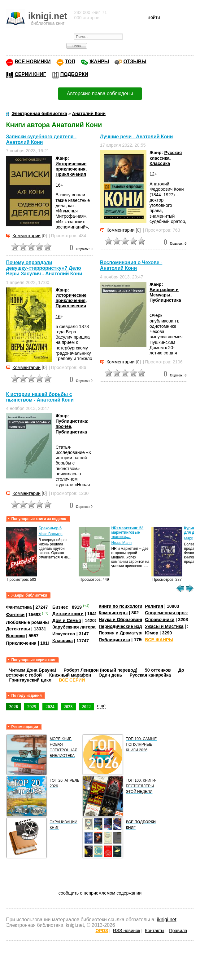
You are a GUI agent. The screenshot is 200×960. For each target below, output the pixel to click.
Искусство (63, 633)
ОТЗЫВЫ (134, 61)
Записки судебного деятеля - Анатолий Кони (41, 139)
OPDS (102, 930)
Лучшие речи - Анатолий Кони (136, 136)
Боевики (15, 635)
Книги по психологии (122, 606)
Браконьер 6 (49, 528)
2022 (86, 706)
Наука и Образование (122, 619)
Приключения (70, 174)
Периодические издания (126, 626)
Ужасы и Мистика (164, 626)
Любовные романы (27, 622)
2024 (50, 706)
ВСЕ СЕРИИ (72, 680)
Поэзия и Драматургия (124, 632)
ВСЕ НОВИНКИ (32, 61)
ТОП (70, 61)
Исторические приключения (70, 166)
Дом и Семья (66, 620)
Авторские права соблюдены (100, 93)
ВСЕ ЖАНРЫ (159, 639)
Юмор (151, 632)
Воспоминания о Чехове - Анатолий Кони (131, 265)
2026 (13, 706)
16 (57, 185)
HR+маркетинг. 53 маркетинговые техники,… (127, 532)
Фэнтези (15, 614)
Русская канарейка (150, 675)
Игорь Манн (121, 542)
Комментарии (26, 235)
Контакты (154, 930)
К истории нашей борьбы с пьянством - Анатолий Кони (40, 397)
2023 (68, 706)
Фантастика (19, 607)
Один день (110, 675)
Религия (154, 606)
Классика (160, 163)
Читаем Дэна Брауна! (32, 670)
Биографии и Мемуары (164, 292)
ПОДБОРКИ (74, 74)
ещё (101, 705)
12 (152, 173)
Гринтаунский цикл (30, 680)
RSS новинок (126, 930)
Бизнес (60, 607)
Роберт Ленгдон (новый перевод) (100, 670)
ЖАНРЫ (99, 61)
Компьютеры (113, 612)
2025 (31, 706)
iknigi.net (166, 919)
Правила (178, 930)
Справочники (159, 619)
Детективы (18, 628)
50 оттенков (158, 670)
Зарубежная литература (78, 626)
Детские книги (68, 613)
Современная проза (167, 612)
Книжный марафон (70, 675)
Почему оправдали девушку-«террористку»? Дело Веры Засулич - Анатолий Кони (44, 268)
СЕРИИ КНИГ (30, 74)
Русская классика (166, 155)
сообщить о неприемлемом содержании (100, 893)
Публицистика (165, 300)
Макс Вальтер (50, 534)
